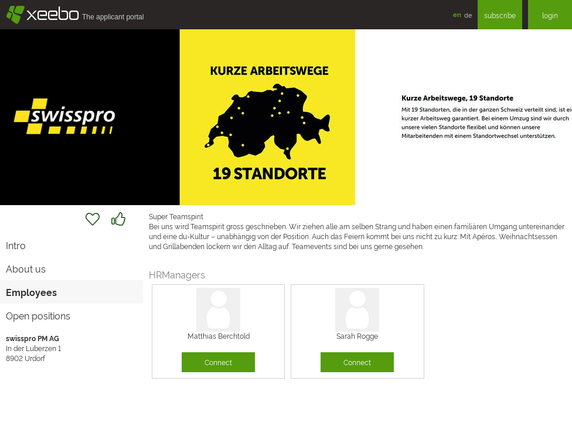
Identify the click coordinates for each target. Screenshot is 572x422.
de (468, 14)
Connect (218, 362)
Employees (31, 291)
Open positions (38, 315)
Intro (16, 245)
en (457, 14)
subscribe (500, 15)
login (550, 15)
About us (26, 268)
